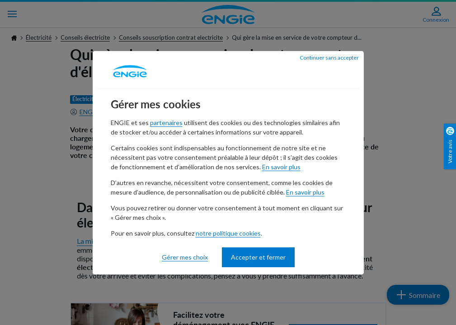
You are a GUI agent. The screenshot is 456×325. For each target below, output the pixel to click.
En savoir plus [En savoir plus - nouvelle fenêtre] (281, 167)
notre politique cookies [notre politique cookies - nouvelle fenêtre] (228, 233)
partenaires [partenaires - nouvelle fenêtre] (166, 122)
